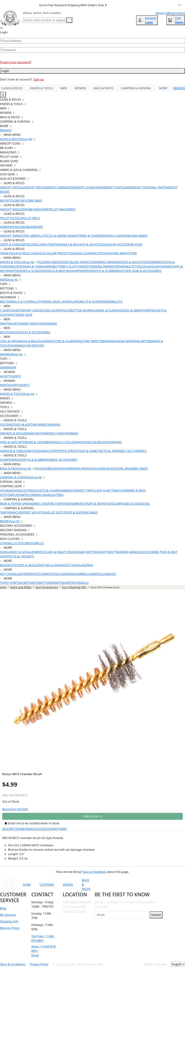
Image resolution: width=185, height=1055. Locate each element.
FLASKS (62, 574)
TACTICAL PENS (108, 451)
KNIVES (68, 885)
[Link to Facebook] (128, 884)
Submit (156, 915)
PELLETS (42, 236)
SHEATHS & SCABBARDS (105, 271)
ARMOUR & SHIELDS (14, 451)
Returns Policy (9, 928)
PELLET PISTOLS (11, 218)
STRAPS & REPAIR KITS (98, 504)
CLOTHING (46, 885)
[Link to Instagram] (137, 884)
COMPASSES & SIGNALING (132, 504)
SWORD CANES (54, 433)
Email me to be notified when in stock (32, 823)
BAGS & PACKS (103, 88)
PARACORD (16, 512)
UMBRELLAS (84, 574)
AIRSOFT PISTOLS (12, 187)
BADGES (5, 565)
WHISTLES (37, 574)
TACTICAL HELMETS (20, 556)
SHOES (14, 332)
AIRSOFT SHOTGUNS (116, 187)
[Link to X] (155, 884)
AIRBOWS (6, 227)
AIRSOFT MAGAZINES (14, 209)
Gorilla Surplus (66, 964)
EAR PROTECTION (63, 253)
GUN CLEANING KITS (89, 253)
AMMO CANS (39, 504)
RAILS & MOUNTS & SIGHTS (80, 245)
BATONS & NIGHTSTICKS (133, 262)
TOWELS (11, 495)
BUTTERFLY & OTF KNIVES (70, 266)
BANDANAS (109, 341)
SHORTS (14, 324)
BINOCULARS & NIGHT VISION (56, 552)
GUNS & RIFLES (11, 88)
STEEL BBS (29, 236)
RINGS (71, 574)
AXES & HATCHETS (12, 442)
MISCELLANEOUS (104, 574)
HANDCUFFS (47, 451)
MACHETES (16, 266)
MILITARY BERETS (89, 341)
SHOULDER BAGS (102, 469)
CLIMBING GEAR (38, 495)
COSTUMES (23, 543)
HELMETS (141, 341)
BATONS (33, 451)
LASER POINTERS (49, 245)
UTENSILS (31, 491)
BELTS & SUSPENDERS (95, 302)
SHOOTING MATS (115, 253)
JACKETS (5, 376)
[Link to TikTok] (146, 884)
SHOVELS (87, 442)
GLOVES (74, 302)
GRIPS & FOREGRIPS (14, 245)
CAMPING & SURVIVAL (136, 88)
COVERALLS (8, 543)
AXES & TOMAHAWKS (38, 266)
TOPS (3, 583)
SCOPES (33, 245)
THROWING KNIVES (103, 262)
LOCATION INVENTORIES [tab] (50, 829)
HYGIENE (6, 491)
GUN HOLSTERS (120, 245)
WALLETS (116, 302)
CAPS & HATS (9, 341)
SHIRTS (17, 310)
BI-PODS (137, 245)
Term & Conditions (12, 964)
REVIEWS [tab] (27, 829)
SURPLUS (37, 543)
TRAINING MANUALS (128, 552)
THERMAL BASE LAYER (54, 302)
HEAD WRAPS (126, 341)
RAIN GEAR (24, 315)
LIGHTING (56, 495)
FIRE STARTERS (58, 504)
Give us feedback (94, 872)
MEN (63, 88)
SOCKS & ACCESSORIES (34, 332)
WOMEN (80, 88)
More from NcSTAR (15, 809)
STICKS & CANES (87, 451)
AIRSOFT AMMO (11, 236)
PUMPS (22, 495)
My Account (8, 915)
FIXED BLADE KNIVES (75, 262)
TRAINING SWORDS (101, 266)
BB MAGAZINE (39, 209)
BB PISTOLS (8, 201)
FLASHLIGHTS (153, 266)
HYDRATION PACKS (77, 469)
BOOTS (5, 332)
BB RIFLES (23, 201)
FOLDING (6, 425)
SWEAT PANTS (29, 324)
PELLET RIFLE (31, 218)
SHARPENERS (80, 271)
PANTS (4, 324)
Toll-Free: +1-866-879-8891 (43, 938)
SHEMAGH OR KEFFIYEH (28, 346)
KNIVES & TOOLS (41, 88)
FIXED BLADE (22, 425)
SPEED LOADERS (117, 236)
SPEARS (120, 266)
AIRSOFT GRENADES (59, 187)
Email (35, 955)
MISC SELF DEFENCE (133, 451)
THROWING (39, 425)
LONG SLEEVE (51, 310)
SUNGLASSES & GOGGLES (17, 552)
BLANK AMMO (138, 236)
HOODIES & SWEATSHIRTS (134, 310)
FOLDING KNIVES (49, 262)
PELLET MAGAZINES (62, 209)
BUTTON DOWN (81, 310)
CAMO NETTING (88, 552)
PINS (89, 565)
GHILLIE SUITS (53, 512)
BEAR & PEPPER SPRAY (15, 504)
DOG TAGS (71, 565)
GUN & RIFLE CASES (25, 253)
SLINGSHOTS (103, 442)
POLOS (65, 310)
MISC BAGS (140, 469)
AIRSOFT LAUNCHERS (87, 187)
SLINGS (104, 245)
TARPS (4, 512)
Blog (3, 908)
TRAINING (54, 425)
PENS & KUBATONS (58, 271)
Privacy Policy (39, 964)
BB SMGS (36, 201)
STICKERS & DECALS (25, 565)
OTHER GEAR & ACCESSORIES (141, 271)
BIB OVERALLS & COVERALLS (19, 302)
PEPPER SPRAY (66, 451)
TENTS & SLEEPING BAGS (80, 512)
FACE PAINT (106, 552)
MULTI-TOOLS (134, 266)
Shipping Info (9, 921)
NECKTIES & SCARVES (63, 341)
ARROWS (37, 227)
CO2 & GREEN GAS (60, 236)
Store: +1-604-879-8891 (43, 948)
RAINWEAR (75, 504)
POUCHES (41, 469)
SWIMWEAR (8, 368)
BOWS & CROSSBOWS (39, 442)
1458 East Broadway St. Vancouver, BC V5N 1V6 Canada (76, 906)
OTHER (132, 253)
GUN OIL (45, 253)
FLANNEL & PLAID (104, 310)
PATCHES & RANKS (51, 565)
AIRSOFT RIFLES (34, 187)
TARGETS (6, 253)
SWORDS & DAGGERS (14, 433)
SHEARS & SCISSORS (31, 271)
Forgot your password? (15, 62)
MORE (163, 88)
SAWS (77, 442)
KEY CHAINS (8, 574)
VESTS (13, 315)
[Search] (44, 20)
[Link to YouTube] (119, 884)
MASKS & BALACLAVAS (33, 341)
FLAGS (82, 565)
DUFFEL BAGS (123, 469)
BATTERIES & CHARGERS (89, 236)
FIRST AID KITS (34, 512)
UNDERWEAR (48, 324)
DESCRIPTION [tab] (11, 829)
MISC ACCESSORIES (64, 460)
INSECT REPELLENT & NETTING (97, 491)
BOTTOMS (46, 583)
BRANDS (179, 88)
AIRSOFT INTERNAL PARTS (148, 187)
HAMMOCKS (67, 491)
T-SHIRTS (6, 310)
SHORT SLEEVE (32, 310)
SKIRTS (25, 385)
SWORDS (156, 262)
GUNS (27, 885)
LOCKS (147, 552)
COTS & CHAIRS (48, 491)
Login (92, 71)
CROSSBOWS (22, 227)
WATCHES (50, 574)
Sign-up (38, 79)
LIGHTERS (23, 574)
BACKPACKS (56, 469)
